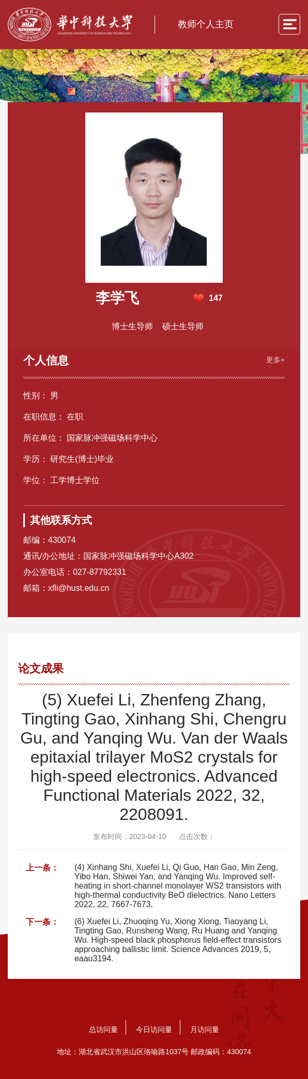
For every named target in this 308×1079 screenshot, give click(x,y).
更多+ (275, 360)
